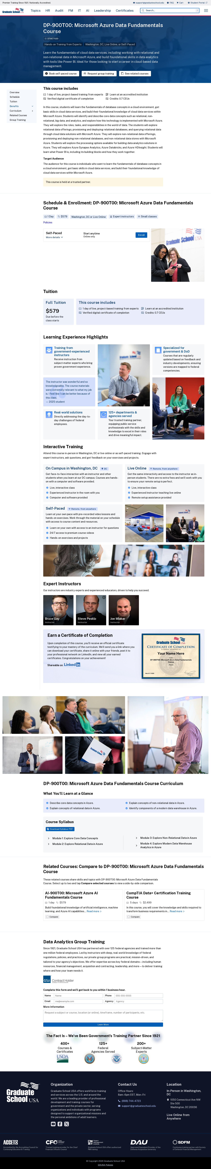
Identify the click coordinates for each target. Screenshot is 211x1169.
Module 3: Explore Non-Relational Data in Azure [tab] (166, 837)
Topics (35, 10)
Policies (47, 222)
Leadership (102, 10)
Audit (59, 10)
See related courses (134, 73)
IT (79, 10)
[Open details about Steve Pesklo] (91, 610)
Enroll (141, 235)
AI (87, 10)
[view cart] (180, 3)
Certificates (125, 10)
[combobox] (169, 10)
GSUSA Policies (105, 1165)
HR (47, 10)
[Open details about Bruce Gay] (58, 610)
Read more (94, 911)
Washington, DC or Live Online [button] (88, 216)
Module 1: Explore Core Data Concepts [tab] (72, 838)
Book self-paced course (61, 73)
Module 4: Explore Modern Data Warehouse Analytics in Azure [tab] (163, 845)
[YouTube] (53, 1124)
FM (70, 10)
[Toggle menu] (206, 10)
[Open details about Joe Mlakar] (124, 610)
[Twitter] (66, 1124)
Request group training (98, 73)
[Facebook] (59, 1124)
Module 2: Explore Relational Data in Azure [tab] (75, 844)
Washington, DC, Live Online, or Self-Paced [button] (110, 44)
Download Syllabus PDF (60, 829)
